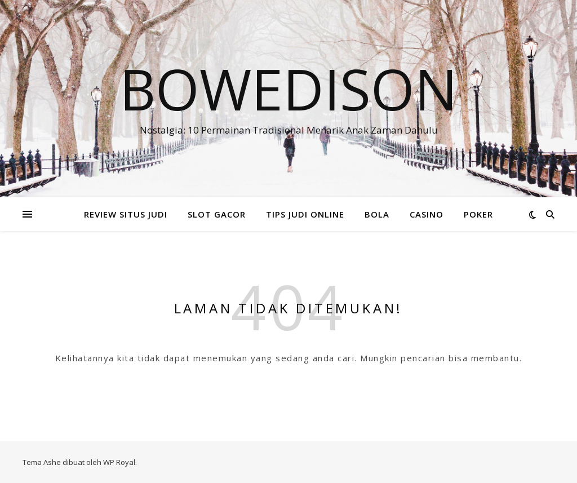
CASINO (426, 214)
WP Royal (119, 462)
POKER (478, 214)
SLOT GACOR (217, 214)
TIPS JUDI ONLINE (305, 214)
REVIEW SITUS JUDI (125, 214)
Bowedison (288, 88)
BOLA (377, 214)
